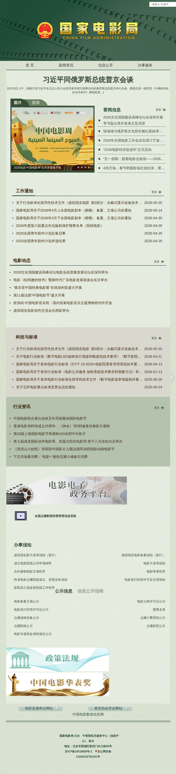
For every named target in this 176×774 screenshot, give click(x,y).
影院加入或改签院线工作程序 (34, 588)
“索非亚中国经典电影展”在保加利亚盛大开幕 (47, 287)
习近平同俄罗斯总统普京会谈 (88, 80)
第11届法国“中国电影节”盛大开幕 (39, 295)
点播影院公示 (156, 626)
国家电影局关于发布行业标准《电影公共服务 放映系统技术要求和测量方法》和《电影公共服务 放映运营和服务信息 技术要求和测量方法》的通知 (79, 372)
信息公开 (107, 65)
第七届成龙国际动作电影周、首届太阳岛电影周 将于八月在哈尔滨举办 (68, 441)
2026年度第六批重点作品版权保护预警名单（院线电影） (60, 226)
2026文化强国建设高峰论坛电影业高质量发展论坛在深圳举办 (60, 272)
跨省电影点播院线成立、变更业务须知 (40, 580)
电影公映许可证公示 (151, 601)
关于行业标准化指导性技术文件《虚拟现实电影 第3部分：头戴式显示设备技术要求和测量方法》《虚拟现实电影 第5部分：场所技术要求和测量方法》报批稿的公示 (79, 203)
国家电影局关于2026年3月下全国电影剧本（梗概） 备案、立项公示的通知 (73, 218)
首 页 (25, 65)
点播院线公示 (23, 626)
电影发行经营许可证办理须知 (145, 580)
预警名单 (159, 610)
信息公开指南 (90, 591)
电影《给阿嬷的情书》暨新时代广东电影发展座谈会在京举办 (60, 280)
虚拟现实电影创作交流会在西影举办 (41, 310)
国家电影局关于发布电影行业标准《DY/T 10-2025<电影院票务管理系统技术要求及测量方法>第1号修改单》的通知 (79, 364)
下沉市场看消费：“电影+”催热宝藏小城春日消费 (50, 457)
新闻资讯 (64, 65)
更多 (158, 109)
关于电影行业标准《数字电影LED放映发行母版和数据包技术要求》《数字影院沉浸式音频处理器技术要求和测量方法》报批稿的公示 (79, 356)
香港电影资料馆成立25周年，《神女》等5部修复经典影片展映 (61, 426)
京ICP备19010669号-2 (78, 752)
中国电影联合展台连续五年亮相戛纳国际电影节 (50, 418)
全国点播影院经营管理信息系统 (57, 516)
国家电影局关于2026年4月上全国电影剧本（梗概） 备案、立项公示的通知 (73, 210)
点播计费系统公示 (153, 618)
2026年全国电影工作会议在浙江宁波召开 (135, 140)
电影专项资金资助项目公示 (33, 635)
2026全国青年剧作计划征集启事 (41, 233)
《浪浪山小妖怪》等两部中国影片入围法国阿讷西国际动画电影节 (64, 449)
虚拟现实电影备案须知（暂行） (144, 555)
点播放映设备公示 (26, 618)
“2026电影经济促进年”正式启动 (127, 150)
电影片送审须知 (155, 563)
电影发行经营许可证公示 (31, 610)
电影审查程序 (156, 572)
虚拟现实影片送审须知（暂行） (36, 555)
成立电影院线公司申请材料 (33, 563)
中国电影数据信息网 (88, 715)
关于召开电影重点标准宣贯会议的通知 (45, 387)
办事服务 (149, 65)
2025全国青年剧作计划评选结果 (41, 241)
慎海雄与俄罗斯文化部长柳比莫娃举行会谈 (136, 131)
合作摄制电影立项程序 (29, 572)
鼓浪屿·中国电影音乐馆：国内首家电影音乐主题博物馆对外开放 (62, 303)
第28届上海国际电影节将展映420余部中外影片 (49, 434)
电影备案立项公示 (26, 601)
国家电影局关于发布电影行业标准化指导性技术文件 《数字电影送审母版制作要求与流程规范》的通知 (79, 379)
